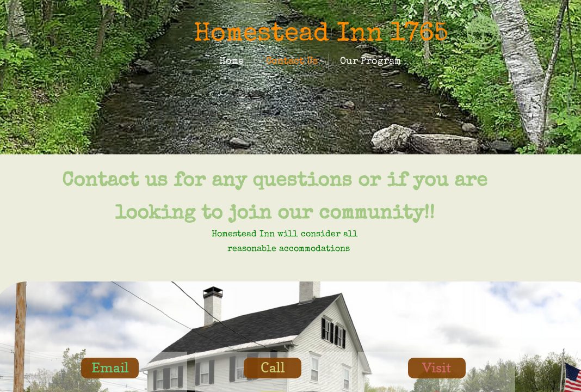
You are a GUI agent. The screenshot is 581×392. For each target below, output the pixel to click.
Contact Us (292, 61)
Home (231, 61)
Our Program (370, 61)
